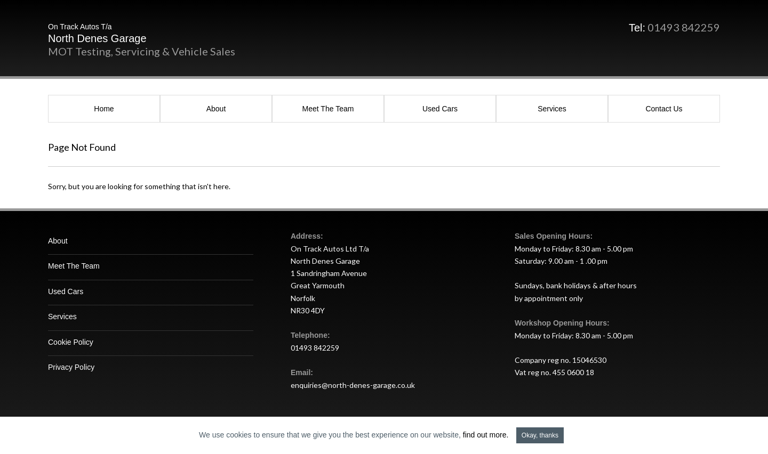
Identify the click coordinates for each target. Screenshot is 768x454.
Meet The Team (328, 108)
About (216, 108)
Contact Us (663, 108)
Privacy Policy (71, 367)
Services (552, 108)
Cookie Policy (70, 342)
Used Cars (440, 108)
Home (104, 108)
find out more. (486, 435)
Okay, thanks (540, 435)
